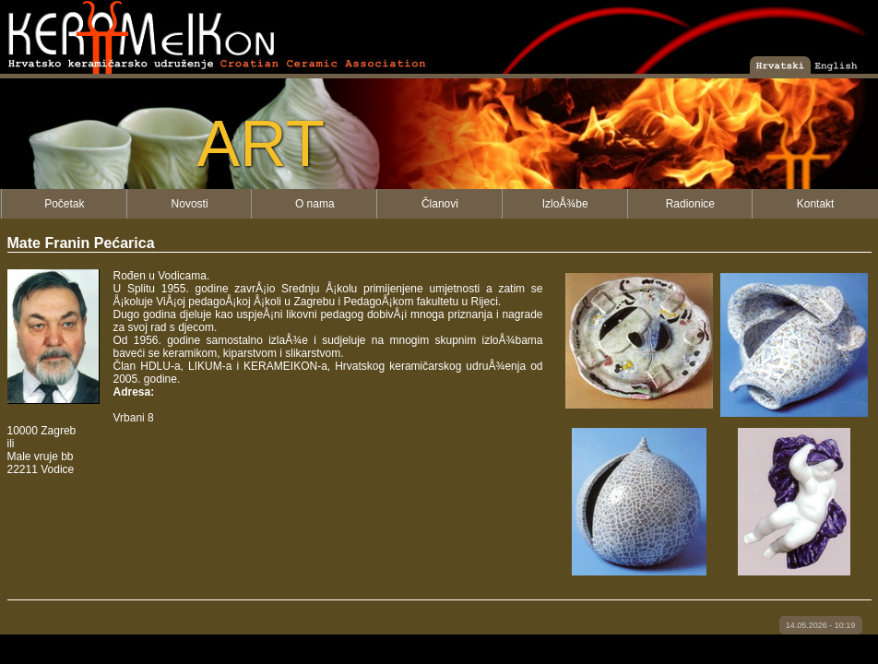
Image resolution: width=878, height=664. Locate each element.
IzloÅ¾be (565, 203)
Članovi (439, 203)
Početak (64, 203)
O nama (315, 203)
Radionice (690, 203)
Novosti (190, 203)
